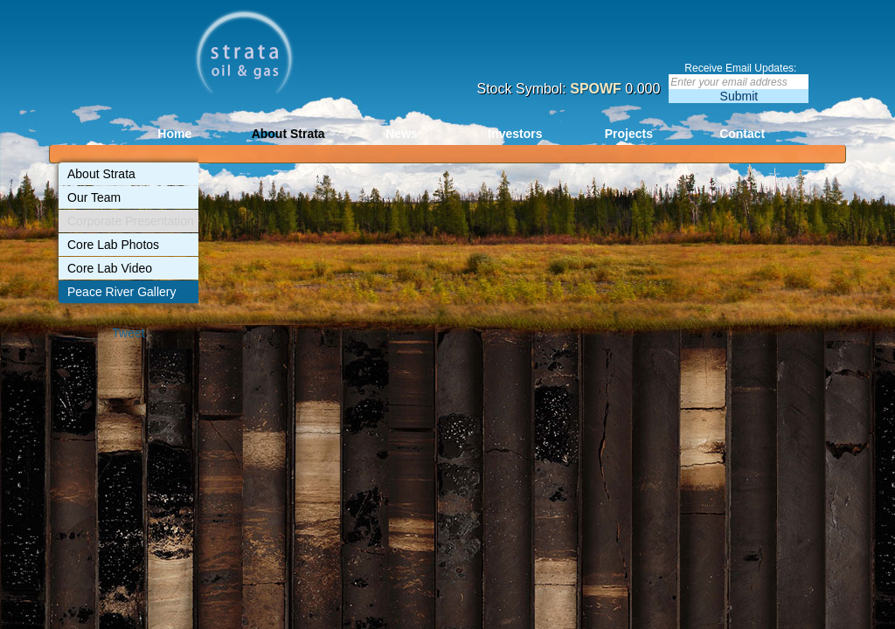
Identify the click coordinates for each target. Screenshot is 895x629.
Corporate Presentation (130, 221)
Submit (739, 96)
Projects (629, 134)
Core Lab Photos (113, 245)
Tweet (128, 333)
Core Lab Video (109, 268)
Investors (515, 134)
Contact (742, 134)
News (401, 134)
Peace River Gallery (122, 292)
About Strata (288, 134)
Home (174, 134)
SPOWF (595, 88)
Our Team (94, 197)
